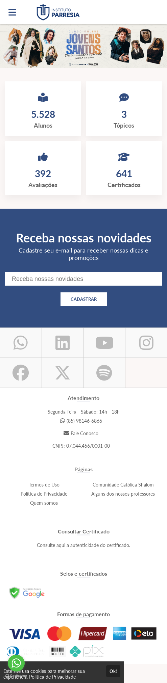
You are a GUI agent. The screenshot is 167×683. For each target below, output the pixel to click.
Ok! (113, 671)
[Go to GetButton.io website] (16, 676)
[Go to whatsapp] (16, 663)
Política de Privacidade (44, 494)
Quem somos (44, 503)
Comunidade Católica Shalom (123, 485)
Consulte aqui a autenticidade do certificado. (83, 545)
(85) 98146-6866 (81, 421)
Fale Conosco (81, 433)
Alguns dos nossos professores (123, 494)
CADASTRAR (84, 299)
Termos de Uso (44, 485)
